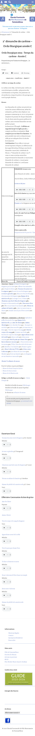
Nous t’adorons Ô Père (12, 349)
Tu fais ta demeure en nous (10, 562)
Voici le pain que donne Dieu (18, 339)
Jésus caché (15, 337)
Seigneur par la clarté (8, 286)
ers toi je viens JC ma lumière (15, 306)
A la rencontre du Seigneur (9, 296)
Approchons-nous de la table (11, 535)
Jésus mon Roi (14, 327)
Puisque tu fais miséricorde (10, 303)
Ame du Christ (17, 323)
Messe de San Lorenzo (10, 371)
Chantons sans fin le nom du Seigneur (13, 465)
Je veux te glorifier (7, 294)
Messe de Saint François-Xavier (13, 368)
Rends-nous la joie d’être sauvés (19, 311)
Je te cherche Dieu (15, 325)
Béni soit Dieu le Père (23, 294)
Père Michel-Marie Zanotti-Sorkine (16, 662)
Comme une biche (21, 332)
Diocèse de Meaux (10, 655)
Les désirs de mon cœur (18, 352)
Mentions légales (13, 633)
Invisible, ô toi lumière (11, 347)
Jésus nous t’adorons (8, 589)
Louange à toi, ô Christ (19, 299)
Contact (10, 635)
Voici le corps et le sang (15, 330)
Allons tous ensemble (25, 286)
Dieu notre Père (28, 303)
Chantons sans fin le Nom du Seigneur (13, 301)
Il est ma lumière (15, 354)
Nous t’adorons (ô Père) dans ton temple (14, 575)
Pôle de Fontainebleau (12, 652)
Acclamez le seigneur (20, 284)
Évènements (5, 32)
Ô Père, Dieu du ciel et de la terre (21, 344)
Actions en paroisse (11, 657)
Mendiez (4, 354)
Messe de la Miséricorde (10, 373)
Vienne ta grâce (26, 347)
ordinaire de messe (19, 392)
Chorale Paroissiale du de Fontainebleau (17, 19)
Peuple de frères (9, 289)
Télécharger (26, 385)
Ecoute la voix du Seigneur (20, 291)
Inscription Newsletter (15, 638)
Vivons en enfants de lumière (11, 478)
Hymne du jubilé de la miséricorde (12, 484)
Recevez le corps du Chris (9, 335)
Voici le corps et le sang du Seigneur (13, 521)
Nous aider (11, 640)
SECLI (6, 659)
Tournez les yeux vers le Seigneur (12, 438)
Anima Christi (6, 515)
